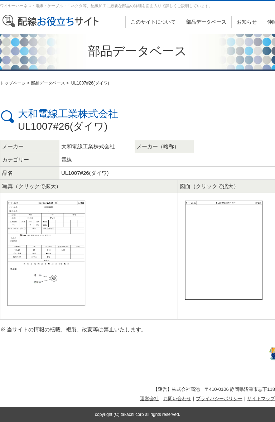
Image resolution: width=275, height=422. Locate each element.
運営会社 (149, 398)
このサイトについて (153, 22)
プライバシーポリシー (219, 398)
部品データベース (206, 22)
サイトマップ (261, 398)
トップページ (13, 83)
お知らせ (247, 22)
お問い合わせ (177, 398)
